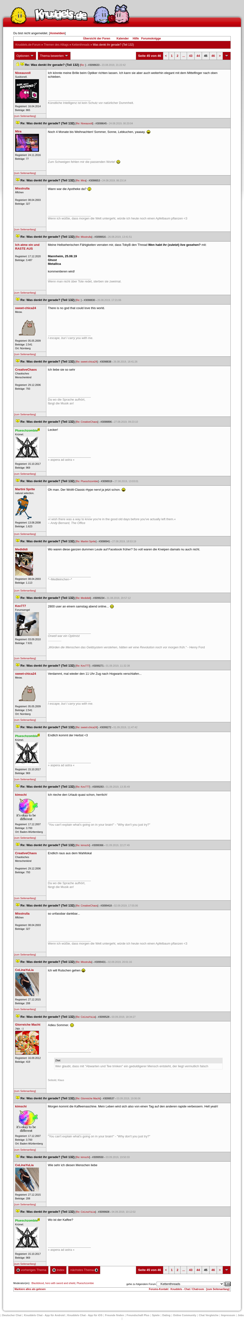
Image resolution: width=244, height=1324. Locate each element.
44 (198, 56)
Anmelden (57, 33)
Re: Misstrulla (84, 236)
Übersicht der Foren (96, 38)
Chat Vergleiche (209, 1315)
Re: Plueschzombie (87, 481)
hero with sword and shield (60, 1283)
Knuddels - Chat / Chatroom (187, 1289)
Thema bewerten (54, 56)
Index (58, 1270)
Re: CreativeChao (87, 421)
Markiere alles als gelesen (30, 1289)
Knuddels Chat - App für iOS (84, 1315)
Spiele (156, 1315)
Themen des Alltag (56, 44)
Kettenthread (81, 44)
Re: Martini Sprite (86, 541)
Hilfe (136, 38)
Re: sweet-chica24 (86, 361)
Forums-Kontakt (158, 1289)
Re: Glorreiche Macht (88, 1098)
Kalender (122, 38)
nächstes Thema (84, 1270)
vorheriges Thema (31, 1270)
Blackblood (37, 1283)
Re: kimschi (82, 845)
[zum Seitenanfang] (25, 116)
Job (241, 1315)
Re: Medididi (83, 598)
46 (213, 56)
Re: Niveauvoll (84, 123)
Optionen (25, 56)
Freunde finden (114, 1315)
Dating (166, 1315)
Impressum (228, 1315)
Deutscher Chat (11, 1315)
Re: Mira (81, 180)
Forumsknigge (151, 38)
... (183, 56)
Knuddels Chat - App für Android (44, 1315)
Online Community (184, 1315)
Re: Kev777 (83, 665)
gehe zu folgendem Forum (141, 1284)
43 (190, 56)
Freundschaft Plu (138, 1315)
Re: (83, 64)
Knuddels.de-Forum (27, 44)
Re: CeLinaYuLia (85, 1016)
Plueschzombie (85, 1283)
